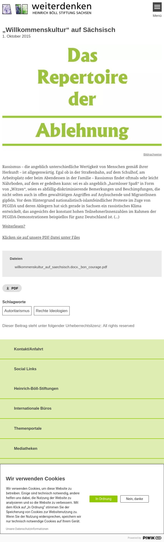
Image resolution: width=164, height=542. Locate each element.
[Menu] (157, 7)
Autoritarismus (17, 311)
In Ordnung (103, 499)
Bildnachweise (152, 154)
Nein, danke (134, 499)
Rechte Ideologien (52, 311)
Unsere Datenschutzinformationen (27, 529)
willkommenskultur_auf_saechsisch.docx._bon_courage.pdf (61, 267)
